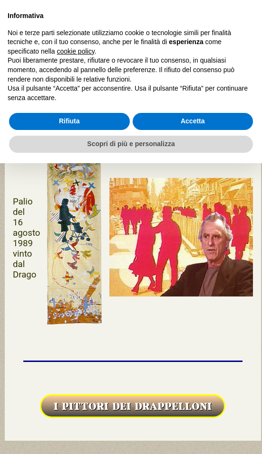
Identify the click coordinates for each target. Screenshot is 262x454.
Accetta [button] (193, 121)
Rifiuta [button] (69, 121)
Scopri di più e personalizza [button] (131, 144)
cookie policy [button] (76, 51)
